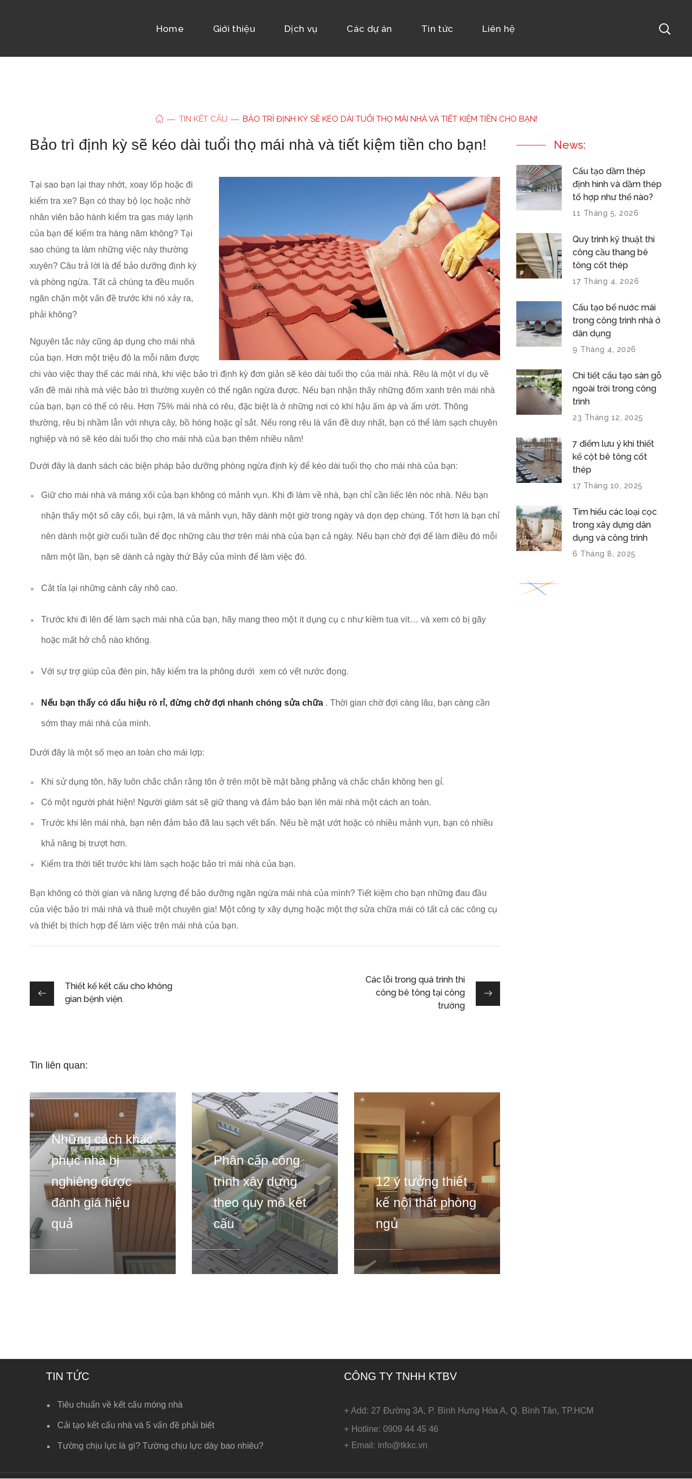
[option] (103, 1183)
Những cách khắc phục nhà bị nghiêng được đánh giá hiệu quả (102, 1181)
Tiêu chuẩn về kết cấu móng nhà (120, 1404)
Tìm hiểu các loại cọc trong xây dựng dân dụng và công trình (615, 525)
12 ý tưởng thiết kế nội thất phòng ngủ (426, 1202)
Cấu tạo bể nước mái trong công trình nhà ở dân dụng (617, 320)
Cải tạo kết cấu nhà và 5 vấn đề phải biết (136, 1425)
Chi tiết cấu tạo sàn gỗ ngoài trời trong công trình (617, 388)
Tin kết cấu (203, 119)
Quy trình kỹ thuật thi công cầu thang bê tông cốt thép (614, 252)
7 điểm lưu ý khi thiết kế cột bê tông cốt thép (613, 457)
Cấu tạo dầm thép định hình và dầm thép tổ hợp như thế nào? (617, 184)
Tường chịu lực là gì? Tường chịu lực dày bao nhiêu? (160, 1445)
